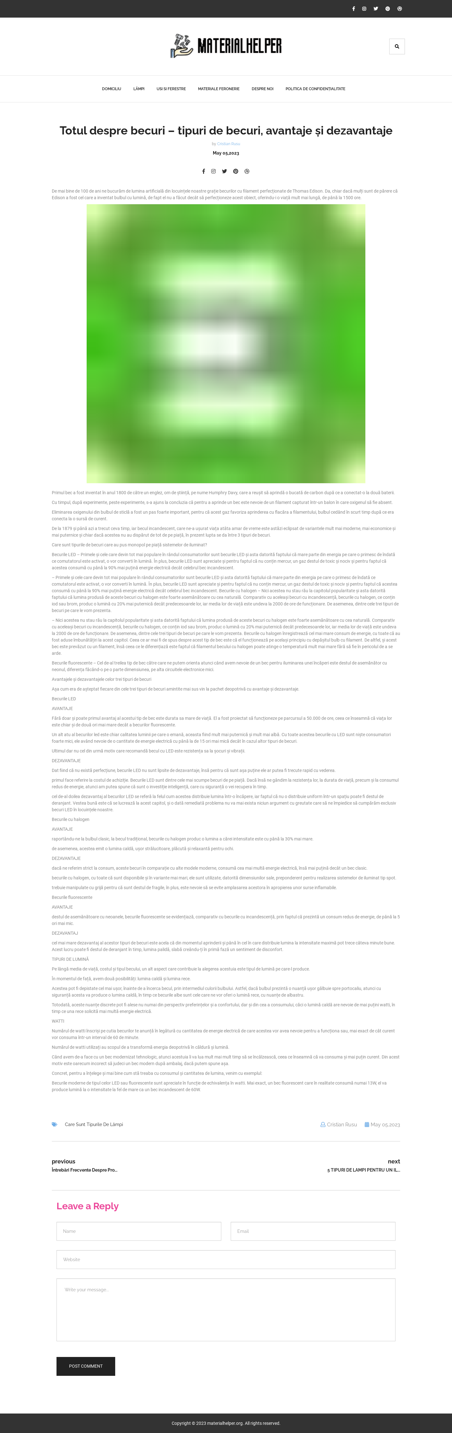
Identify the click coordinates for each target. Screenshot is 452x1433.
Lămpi (138, 89)
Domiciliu (111, 89)
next (394, 1161)
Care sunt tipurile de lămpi (94, 1124)
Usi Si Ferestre (171, 89)
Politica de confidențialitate (315, 89)
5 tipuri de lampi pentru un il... (363, 1170)
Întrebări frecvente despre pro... (84, 1170)
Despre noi (262, 89)
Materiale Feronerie (218, 89)
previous (63, 1161)
